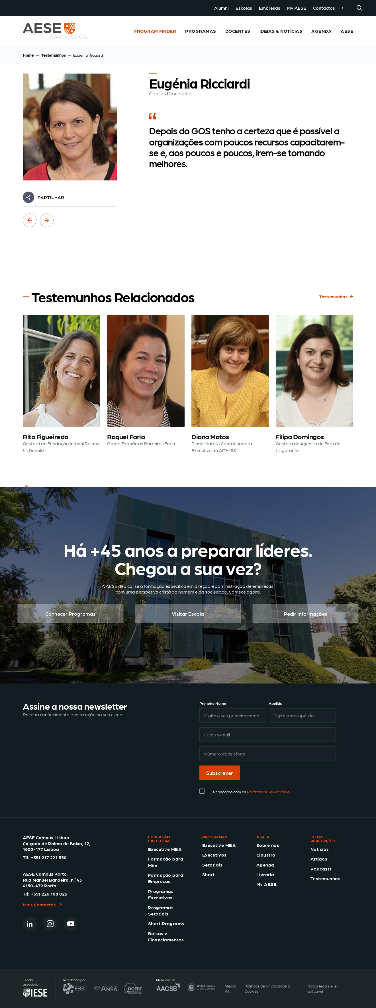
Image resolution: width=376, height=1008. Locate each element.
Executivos (214, 854)
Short (208, 874)
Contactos (324, 8)
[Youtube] (70, 924)
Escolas (244, 8)
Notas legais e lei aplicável (322, 988)
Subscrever (219, 773)
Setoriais (212, 864)
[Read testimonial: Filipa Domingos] (314, 384)
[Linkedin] (29, 924)
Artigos (318, 858)
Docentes (237, 31)
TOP (27, 490)
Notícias (319, 849)
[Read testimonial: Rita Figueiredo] (61, 384)
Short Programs (166, 923)
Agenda (321, 31)
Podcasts (321, 868)
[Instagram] (50, 924)
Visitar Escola (188, 614)
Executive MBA (165, 849)
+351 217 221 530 (49, 857)
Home (28, 55)
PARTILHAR (51, 197)
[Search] (359, 8)
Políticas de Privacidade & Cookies (267, 988)
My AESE (296, 8)
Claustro (265, 854)
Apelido (275, 703)
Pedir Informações (305, 614)
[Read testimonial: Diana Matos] (230, 384)
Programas (200, 31)
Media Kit (230, 988)
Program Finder (155, 31)
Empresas (269, 8)
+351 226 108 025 (49, 893)
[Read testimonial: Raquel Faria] (146, 384)
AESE (347, 31)
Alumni (221, 8)
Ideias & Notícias (280, 31)
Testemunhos (53, 55)
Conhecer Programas (70, 614)
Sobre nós (267, 845)
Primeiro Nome (212, 703)
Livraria (265, 874)
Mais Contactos (43, 904)
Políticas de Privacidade (268, 791)
